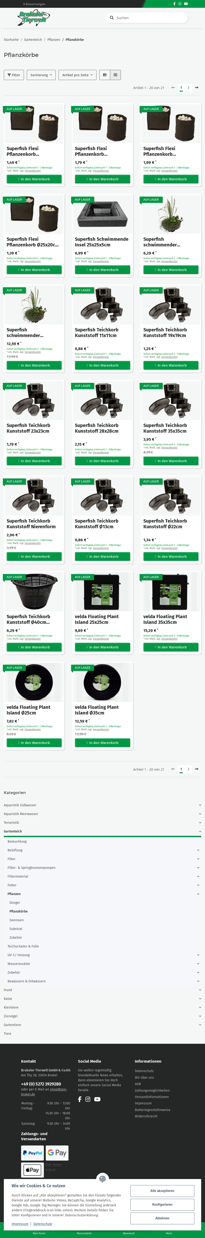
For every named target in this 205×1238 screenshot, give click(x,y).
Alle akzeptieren (162, 1191)
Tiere (7, 1034)
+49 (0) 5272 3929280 (41, 1084)
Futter (12, 885)
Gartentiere (12, 1025)
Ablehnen (162, 1218)
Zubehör (15, 938)
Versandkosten (33, 170)
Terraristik (11, 823)
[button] (104, 75)
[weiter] (196, 88)
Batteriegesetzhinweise (152, 1110)
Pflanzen (14, 894)
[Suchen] (146, 18)
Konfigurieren (162, 1204)
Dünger (14, 903)
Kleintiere (11, 1008)
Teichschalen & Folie (23, 946)
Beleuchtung (17, 842)
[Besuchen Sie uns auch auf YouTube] (186, 4)
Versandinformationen (152, 1097)
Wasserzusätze (19, 964)
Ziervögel (11, 1016)
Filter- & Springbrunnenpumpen (31, 868)
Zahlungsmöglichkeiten (152, 1091)
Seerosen (16, 920)
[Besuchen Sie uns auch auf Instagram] (179, 4)
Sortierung (39, 75)
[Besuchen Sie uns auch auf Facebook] (174, 4)
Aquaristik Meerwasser (21, 814)
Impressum (143, 1103)
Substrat (15, 929)
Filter (14, 75)
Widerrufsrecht (146, 1116)
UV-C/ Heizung (19, 955)
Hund (8, 990)
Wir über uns (144, 1078)
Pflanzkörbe (18, 911)
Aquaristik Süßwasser (20, 805)
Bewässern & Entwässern (27, 981)
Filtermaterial (18, 877)
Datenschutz (144, 1071)
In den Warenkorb (34, 179)
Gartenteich (13, 831)
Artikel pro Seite (75, 75)
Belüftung (15, 850)
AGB (138, 1084)
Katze (8, 999)
